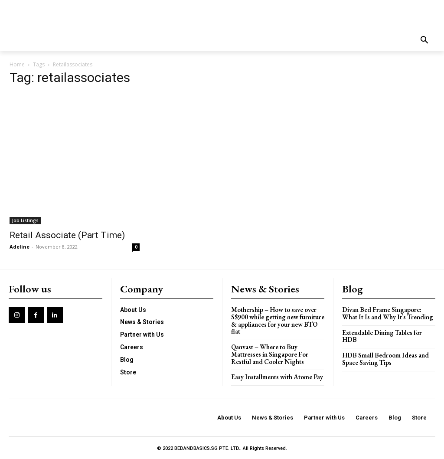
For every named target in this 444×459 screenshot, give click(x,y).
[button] (424, 40)
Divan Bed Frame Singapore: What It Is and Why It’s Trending (387, 313)
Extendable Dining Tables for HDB (381, 336)
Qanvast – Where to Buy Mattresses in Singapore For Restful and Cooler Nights (269, 353)
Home (17, 64)
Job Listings (25, 220)
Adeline (19, 246)
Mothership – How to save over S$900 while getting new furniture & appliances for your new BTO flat (277, 320)
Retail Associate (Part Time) (67, 235)
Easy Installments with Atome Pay (277, 376)
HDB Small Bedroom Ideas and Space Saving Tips (385, 358)
